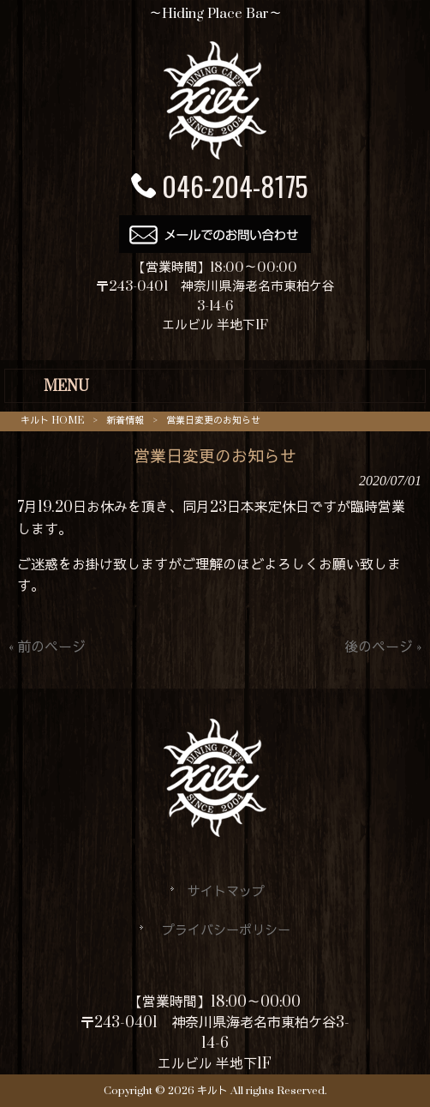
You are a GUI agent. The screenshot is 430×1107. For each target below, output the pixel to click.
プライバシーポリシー (226, 931)
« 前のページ (47, 647)
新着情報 (125, 420)
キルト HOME (52, 420)
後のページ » (382, 647)
